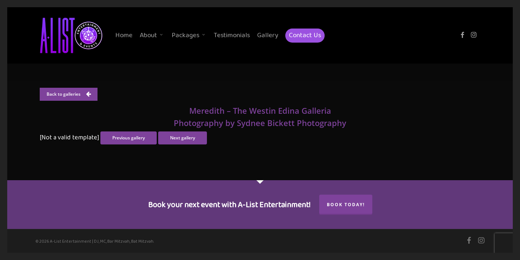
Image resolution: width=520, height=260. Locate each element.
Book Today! (346, 205)
